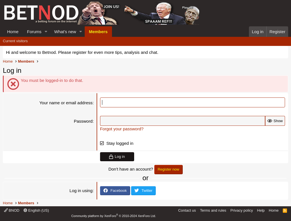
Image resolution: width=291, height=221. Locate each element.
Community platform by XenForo (113, 216)
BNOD (11, 210)
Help (261, 210)
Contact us (187, 210)
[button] (46, 31)
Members (98, 31)
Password (83, 121)
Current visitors (15, 41)
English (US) (36, 210)
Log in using (81, 190)
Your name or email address (65, 102)
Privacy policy (241, 210)
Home (12, 31)
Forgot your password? (122, 128)
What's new (65, 31)
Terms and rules (213, 210)
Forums (34, 31)
